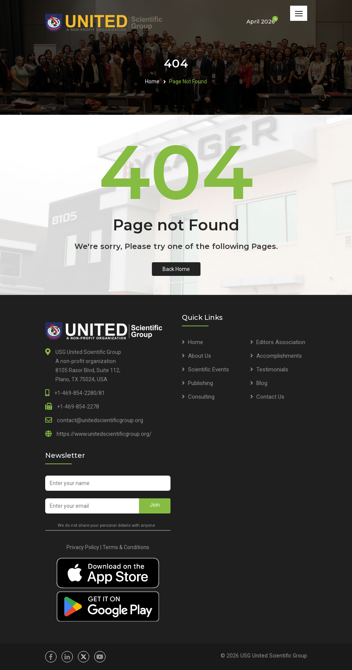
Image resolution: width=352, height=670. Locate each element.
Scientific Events (208, 369)
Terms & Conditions (126, 547)
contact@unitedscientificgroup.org (100, 420)
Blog (261, 383)
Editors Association (280, 342)
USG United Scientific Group (273, 656)
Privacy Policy (82, 547)
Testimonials (272, 369)
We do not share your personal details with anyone (106, 525)
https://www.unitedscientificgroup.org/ (104, 433)
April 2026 (260, 21)
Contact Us (270, 396)
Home (152, 81)
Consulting (201, 396)
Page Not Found (188, 81)
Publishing (200, 383)
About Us (199, 355)
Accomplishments (279, 355)
